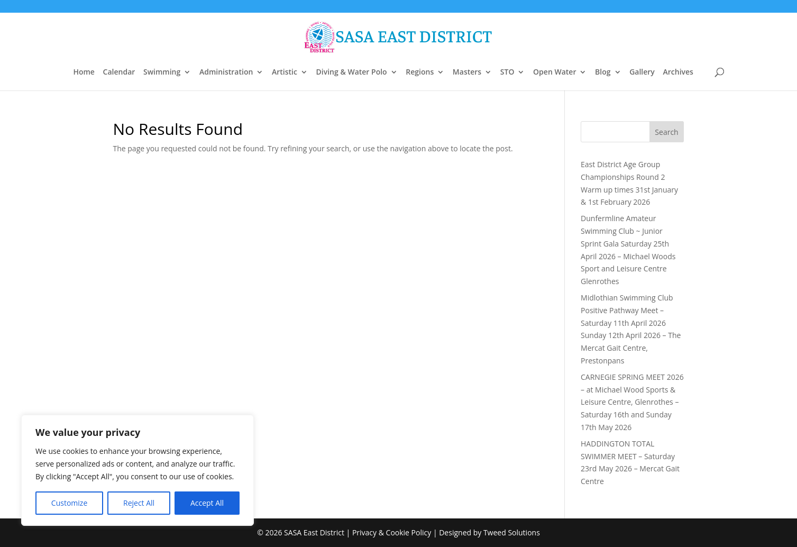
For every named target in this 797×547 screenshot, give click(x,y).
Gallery (642, 72)
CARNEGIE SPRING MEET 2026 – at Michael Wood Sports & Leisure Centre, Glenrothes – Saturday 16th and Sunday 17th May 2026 (632, 402)
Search (666, 132)
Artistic (284, 72)
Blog (602, 72)
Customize (69, 503)
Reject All (138, 503)
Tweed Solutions (511, 532)
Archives (678, 72)
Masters (467, 72)
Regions (420, 72)
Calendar (119, 72)
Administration (226, 72)
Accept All (207, 503)
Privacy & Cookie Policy (391, 532)
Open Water (554, 72)
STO (507, 72)
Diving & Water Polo (351, 72)
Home (84, 72)
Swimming (161, 72)
